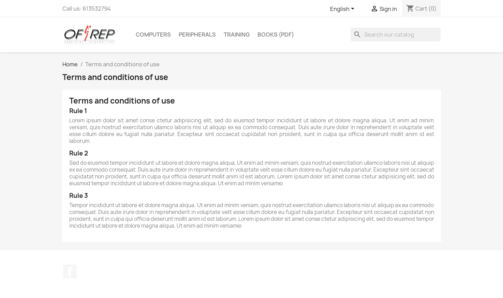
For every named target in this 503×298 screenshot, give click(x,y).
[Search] (396, 34)
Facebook (70, 271)
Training (237, 34)
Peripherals (197, 34)
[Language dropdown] (343, 9)
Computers (153, 34)
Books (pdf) (275, 34)
